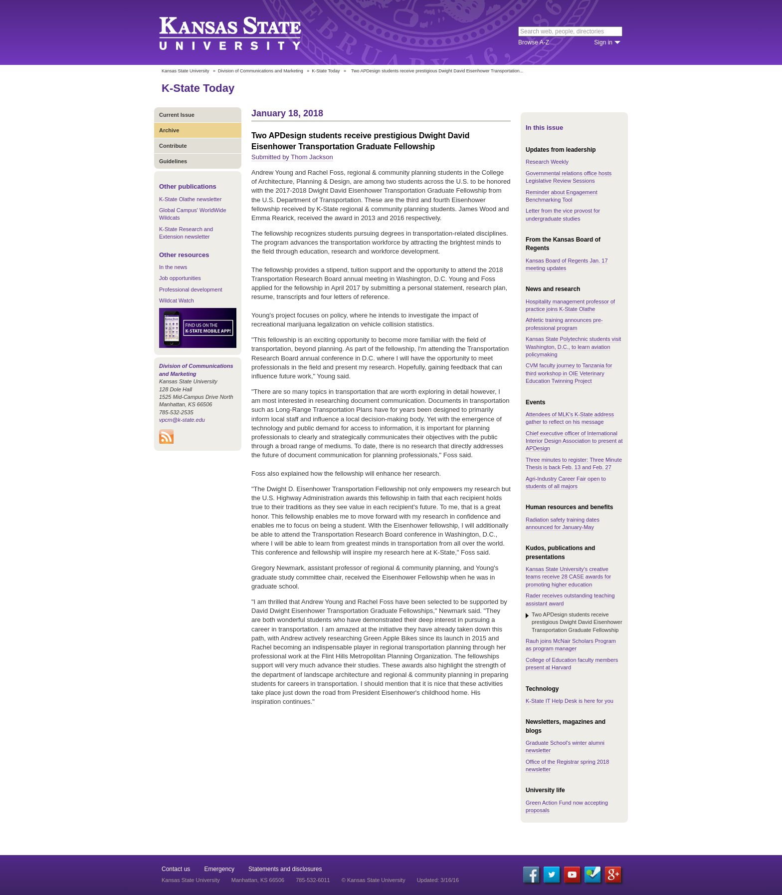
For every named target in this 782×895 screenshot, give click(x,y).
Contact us (176, 869)
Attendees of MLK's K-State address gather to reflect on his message (570, 418)
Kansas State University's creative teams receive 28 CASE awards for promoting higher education (568, 577)
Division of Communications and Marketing (260, 70)
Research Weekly (547, 162)
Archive (169, 130)
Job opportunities (180, 278)
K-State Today (326, 70)
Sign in (603, 42)
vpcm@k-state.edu (182, 420)
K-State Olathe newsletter (190, 199)
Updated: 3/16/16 (438, 880)
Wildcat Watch (176, 300)
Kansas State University (243, 32)
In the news (173, 267)
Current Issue (177, 115)
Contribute (173, 146)
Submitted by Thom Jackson (292, 157)
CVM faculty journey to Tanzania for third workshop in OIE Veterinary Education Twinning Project (569, 373)
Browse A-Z (533, 42)
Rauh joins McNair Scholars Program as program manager (571, 644)
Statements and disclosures (285, 869)
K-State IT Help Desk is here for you (569, 701)
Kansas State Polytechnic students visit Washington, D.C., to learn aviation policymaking (573, 346)
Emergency (219, 869)
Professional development (190, 290)
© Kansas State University (373, 880)
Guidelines (173, 161)
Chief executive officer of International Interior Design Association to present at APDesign (574, 441)
